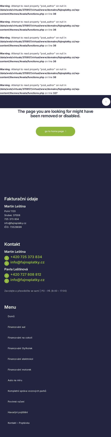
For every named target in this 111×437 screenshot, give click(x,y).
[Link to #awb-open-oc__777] (106, 102)
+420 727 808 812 (25, 274)
